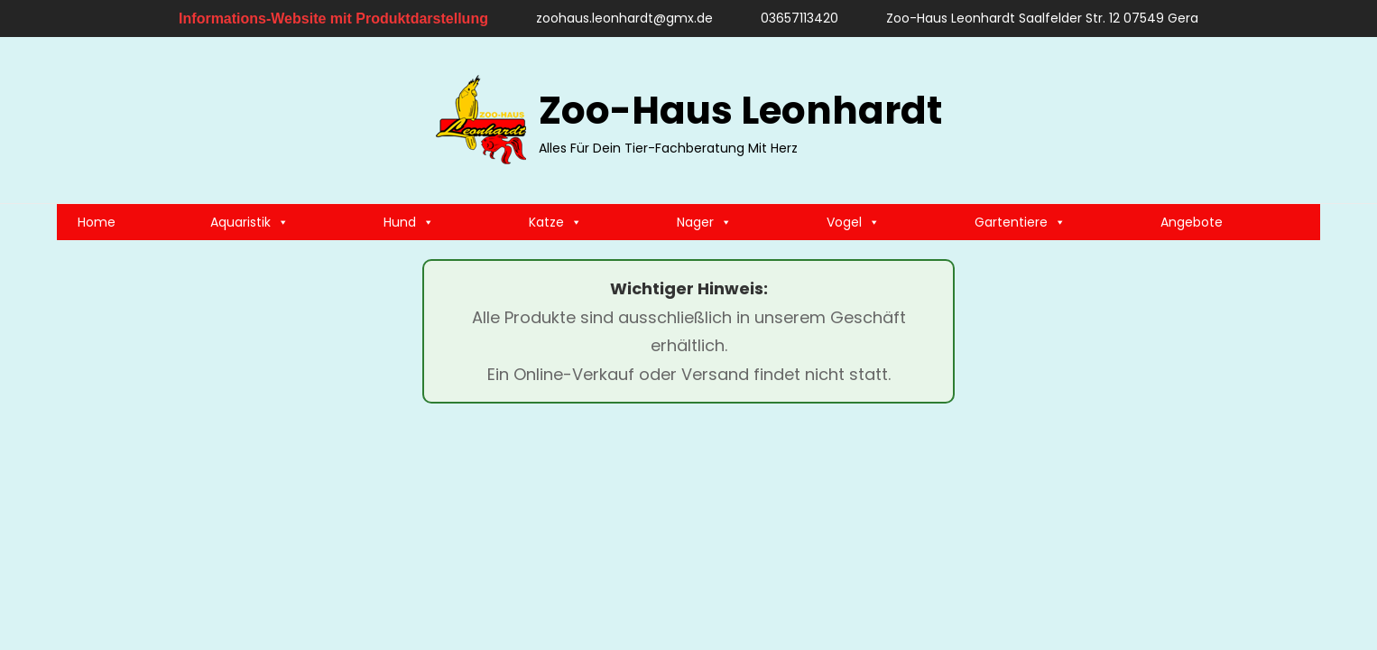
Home (97, 222)
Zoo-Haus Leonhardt (740, 110)
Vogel (853, 222)
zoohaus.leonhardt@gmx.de (616, 18)
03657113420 (791, 18)
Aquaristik (249, 222)
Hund (409, 222)
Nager (704, 222)
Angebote (1191, 222)
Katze (555, 222)
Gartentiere (1020, 222)
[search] (1297, 120)
